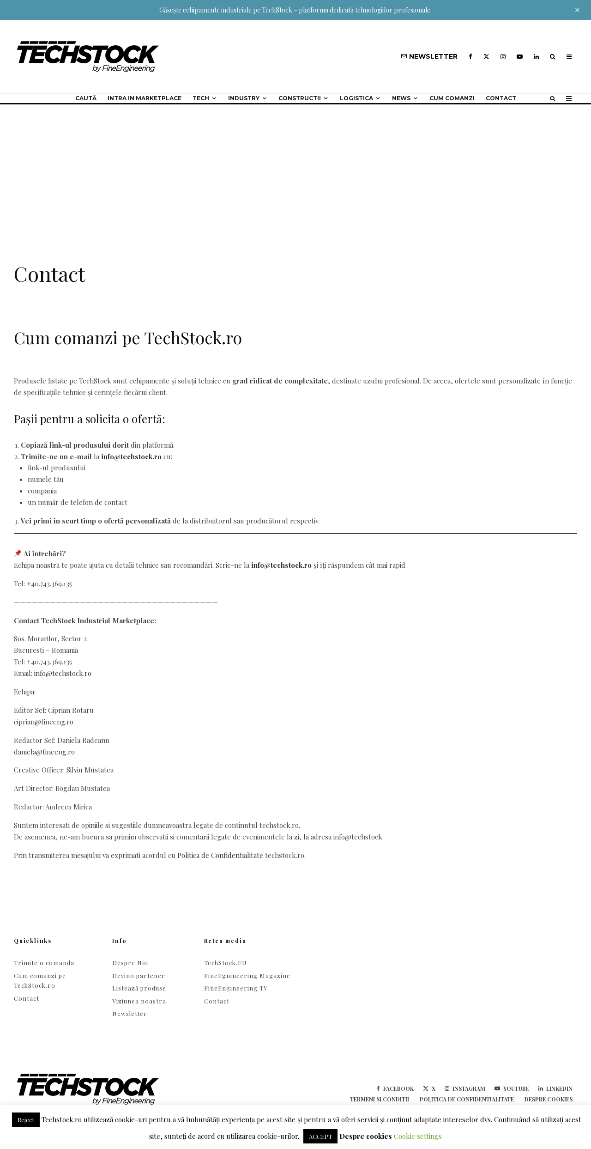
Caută (85, 98)
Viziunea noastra (139, 1001)
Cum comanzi (452, 98)
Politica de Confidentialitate (220, 855)
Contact (501, 98)
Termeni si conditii (379, 1099)
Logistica (356, 98)
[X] (486, 56)
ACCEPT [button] (320, 1136)
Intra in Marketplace (144, 98)
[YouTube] (519, 56)
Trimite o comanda (44, 963)
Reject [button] (26, 1120)
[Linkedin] (536, 56)
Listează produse (139, 988)
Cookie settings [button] (418, 1136)
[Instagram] (503, 56)
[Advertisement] (295, 173)
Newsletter (129, 1013)
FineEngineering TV (236, 988)
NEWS (401, 98)
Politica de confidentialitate (467, 1099)
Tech (201, 98)
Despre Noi (130, 963)
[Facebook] (470, 56)
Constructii (299, 98)
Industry (243, 98)
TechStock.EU (225, 963)
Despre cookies (549, 1099)
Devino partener (138, 975)
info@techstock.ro (131, 456)
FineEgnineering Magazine (247, 975)
